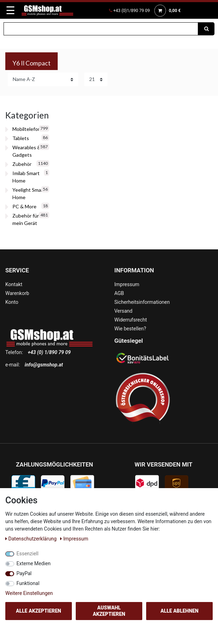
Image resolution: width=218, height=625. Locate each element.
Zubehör (21, 164)
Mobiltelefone (28, 129)
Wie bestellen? (130, 328)
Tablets (20, 138)
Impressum (126, 284)
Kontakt (13, 284)
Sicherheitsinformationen (142, 302)
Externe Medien (34, 563)
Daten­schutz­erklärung (31, 539)
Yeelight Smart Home (28, 193)
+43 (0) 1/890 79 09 (49, 352)
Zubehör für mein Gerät (25, 219)
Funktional (28, 583)
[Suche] (206, 28)
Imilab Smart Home (26, 177)
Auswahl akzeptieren (109, 611)
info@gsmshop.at (44, 365)
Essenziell (28, 553)
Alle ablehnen (180, 611)
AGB (119, 293)
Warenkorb (17, 293)
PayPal (24, 573)
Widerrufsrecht (130, 320)
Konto (11, 302)
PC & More (24, 206)
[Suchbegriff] (101, 28)
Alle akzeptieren (38, 611)
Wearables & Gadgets (26, 151)
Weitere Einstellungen (29, 593)
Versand (123, 311)
